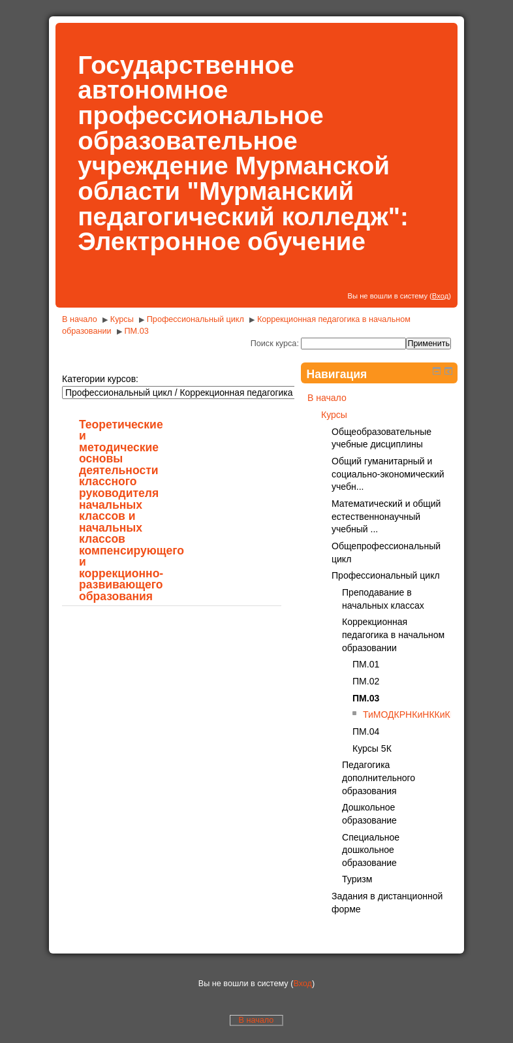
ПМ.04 (365, 731)
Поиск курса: (276, 343)
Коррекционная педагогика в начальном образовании (393, 634)
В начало (79, 319)
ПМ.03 (137, 331)
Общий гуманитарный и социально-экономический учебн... (388, 474)
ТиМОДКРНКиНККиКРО (413, 714)
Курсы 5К (372, 748)
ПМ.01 (365, 664)
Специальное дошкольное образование (370, 850)
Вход (440, 296)
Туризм (357, 879)
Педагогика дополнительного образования (378, 777)
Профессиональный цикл (195, 319)
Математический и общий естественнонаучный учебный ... (386, 516)
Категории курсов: (100, 379)
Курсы (122, 319)
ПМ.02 (365, 681)
